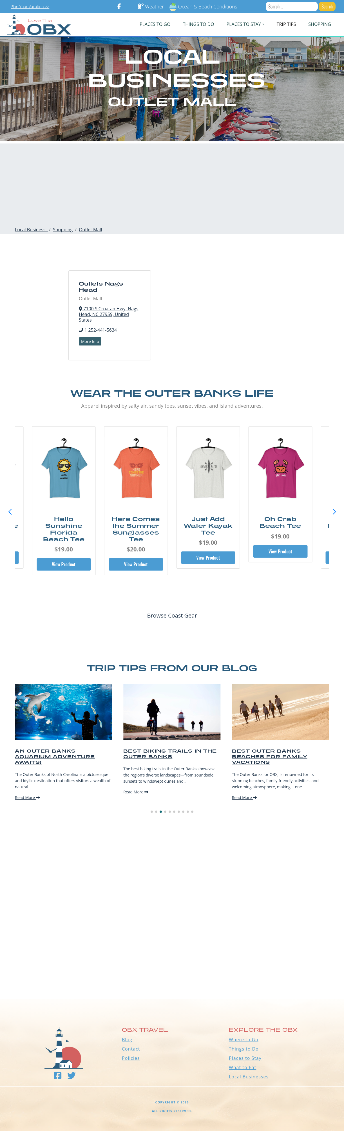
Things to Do (244, 1049)
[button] (334, 512)
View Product (63, 564)
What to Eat (242, 1067)
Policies (131, 1058)
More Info (90, 341)
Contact (131, 1049)
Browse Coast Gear (172, 615)
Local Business (31, 229)
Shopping (319, 24)
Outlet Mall (90, 229)
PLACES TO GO (155, 24)
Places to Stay (245, 1058)
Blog (127, 1039)
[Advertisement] (172, 182)
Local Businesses (249, 1077)
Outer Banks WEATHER (172, 978)
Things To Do (198, 24)
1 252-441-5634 (98, 330)
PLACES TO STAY (244, 24)
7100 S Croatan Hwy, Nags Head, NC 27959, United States (108, 314)
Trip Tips (286, 24)
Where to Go (243, 1039)
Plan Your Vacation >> (30, 6)
